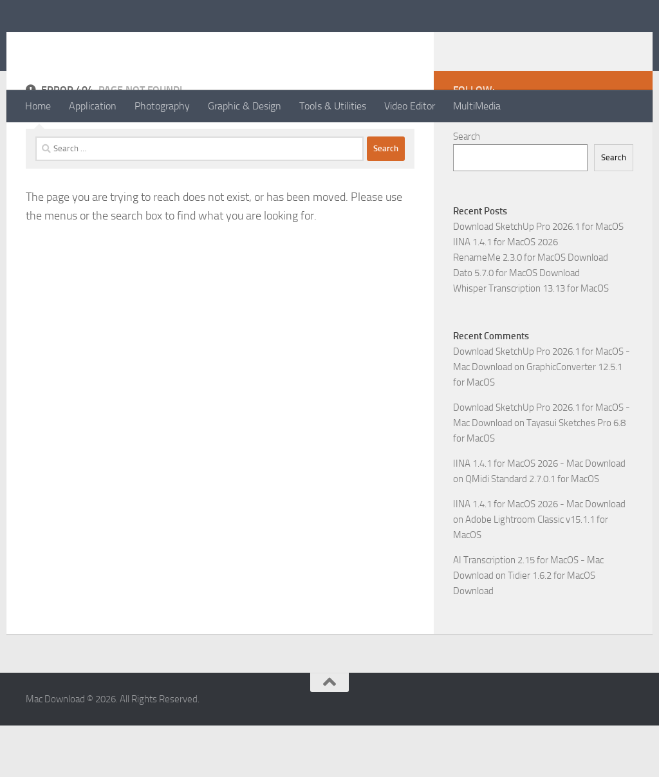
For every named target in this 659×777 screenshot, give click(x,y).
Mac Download (109, 44)
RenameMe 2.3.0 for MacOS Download (530, 309)
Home (38, 106)
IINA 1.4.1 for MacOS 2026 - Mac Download (539, 515)
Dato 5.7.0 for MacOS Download (516, 324)
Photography (162, 106)
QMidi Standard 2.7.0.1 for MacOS (532, 530)
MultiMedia (477, 106)
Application (92, 106)
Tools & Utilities (332, 106)
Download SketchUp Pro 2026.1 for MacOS (538, 278)
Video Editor (409, 106)
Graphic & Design (244, 106)
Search (466, 188)
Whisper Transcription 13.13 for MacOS (531, 340)
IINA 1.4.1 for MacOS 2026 (505, 293)
